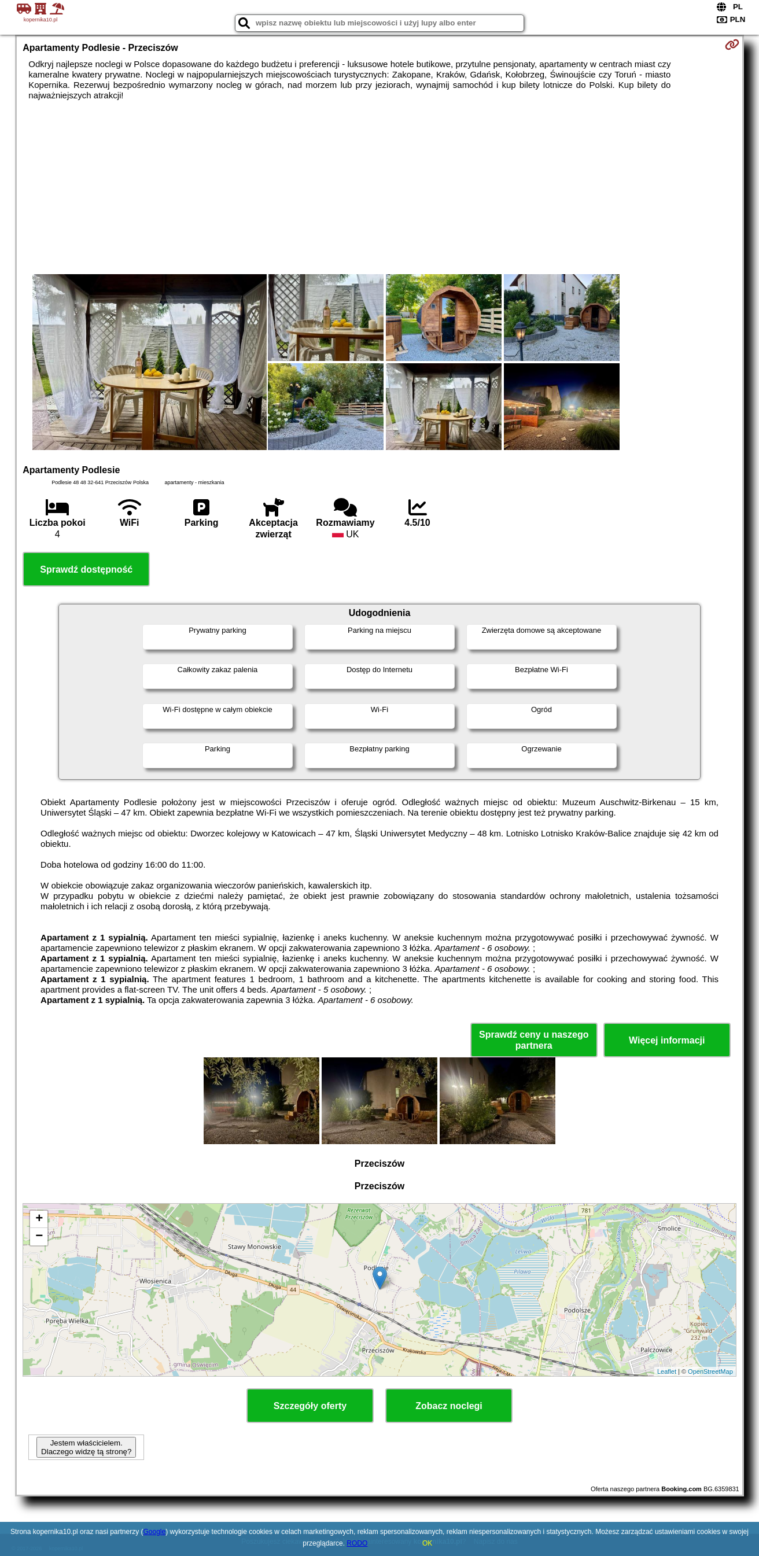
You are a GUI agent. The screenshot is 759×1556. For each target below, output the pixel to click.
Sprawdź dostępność (86, 569)
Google (154, 1532)
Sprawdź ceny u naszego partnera (533, 1040)
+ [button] (39, 1219)
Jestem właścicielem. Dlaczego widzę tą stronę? (86, 1447)
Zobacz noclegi (448, 1406)
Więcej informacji (667, 1040)
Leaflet (666, 1371)
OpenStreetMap (710, 1371)
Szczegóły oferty (310, 1406)
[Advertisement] (379, 187)
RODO (357, 1543)
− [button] (39, 1236)
